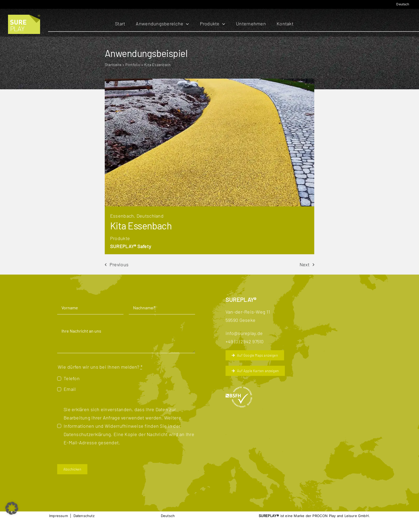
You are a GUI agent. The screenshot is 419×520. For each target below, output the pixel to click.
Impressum (58, 516)
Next (304, 264)
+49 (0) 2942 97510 (245, 341)
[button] (12, 508)
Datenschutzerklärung (87, 434)
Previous (119, 264)
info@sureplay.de (244, 333)
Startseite (113, 64)
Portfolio (132, 64)
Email (70, 389)
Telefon (72, 378)
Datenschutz (84, 516)
